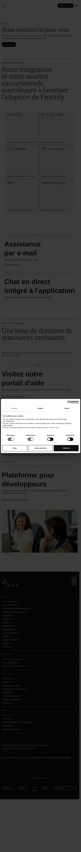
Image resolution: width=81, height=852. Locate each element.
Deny (15, 448)
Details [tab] (40, 408)
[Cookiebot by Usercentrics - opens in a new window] (69, 402)
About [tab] (67, 408)
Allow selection (40, 448)
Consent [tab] (14, 408)
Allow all (66, 448)
